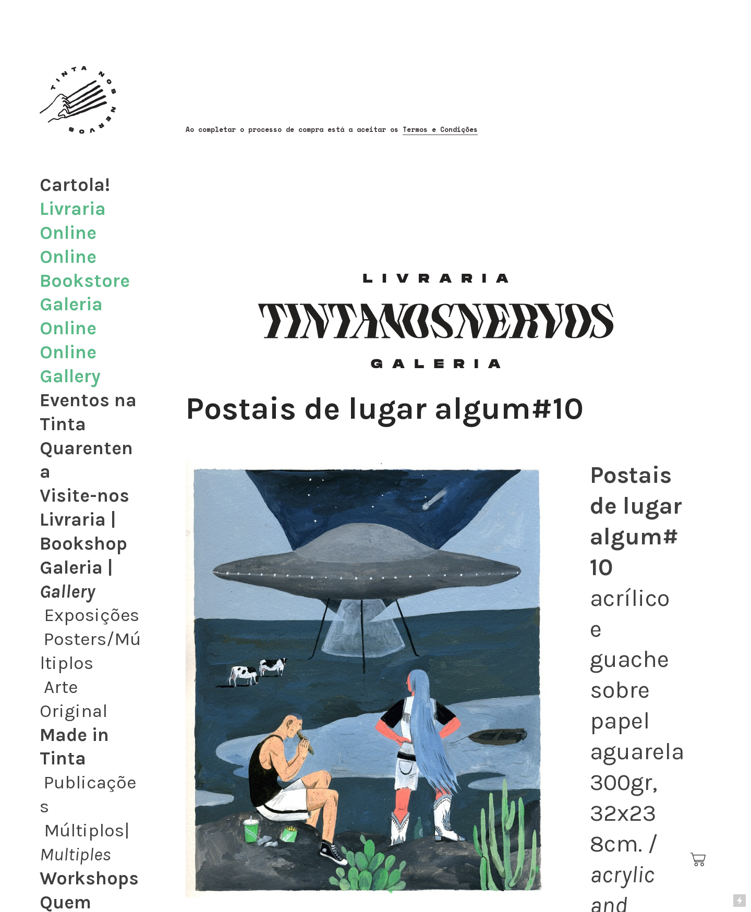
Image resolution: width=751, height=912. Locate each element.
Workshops (89, 878)
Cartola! (75, 185)
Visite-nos (84, 495)
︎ (698, 859)
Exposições (91, 615)
